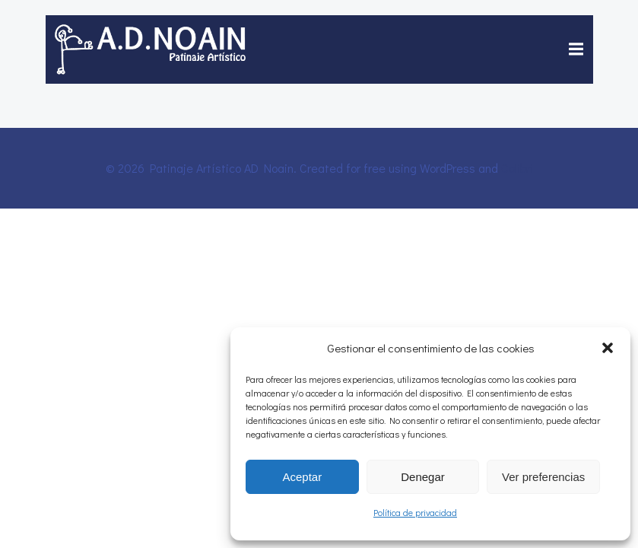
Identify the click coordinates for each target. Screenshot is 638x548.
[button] (607, 347)
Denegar (423, 476)
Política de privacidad (415, 512)
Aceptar (302, 476)
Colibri (517, 168)
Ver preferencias (543, 476)
